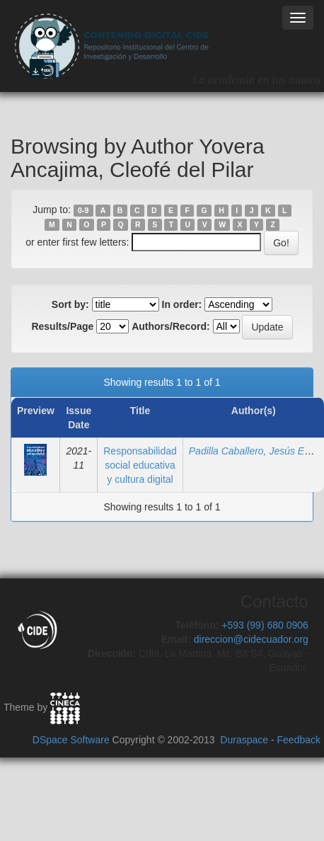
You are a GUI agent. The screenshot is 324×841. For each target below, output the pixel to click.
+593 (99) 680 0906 (264, 625)
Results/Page (62, 326)
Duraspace (244, 739)
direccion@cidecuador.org (251, 639)
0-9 (83, 210)
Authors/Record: (170, 326)
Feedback (298, 739)
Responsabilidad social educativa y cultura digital (140, 465)
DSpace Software (71, 739)
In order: (182, 304)
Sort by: (70, 304)
